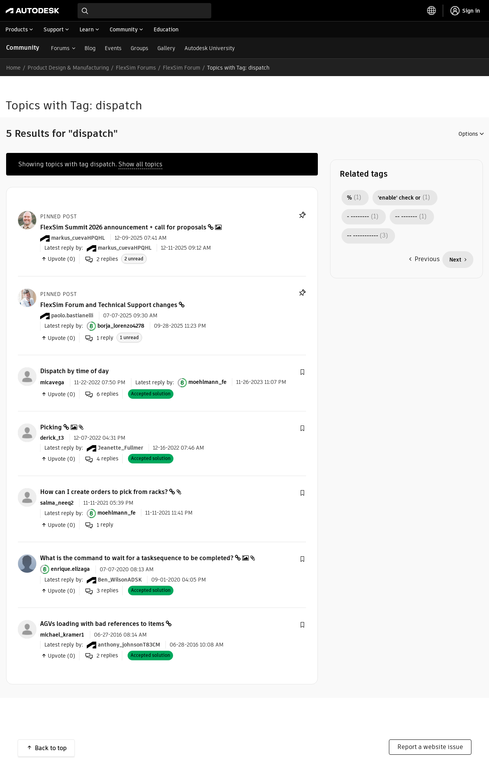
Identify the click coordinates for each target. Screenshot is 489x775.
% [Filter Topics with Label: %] (349, 197)
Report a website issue (430, 747)
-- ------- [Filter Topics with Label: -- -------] (406, 217)
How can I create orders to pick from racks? (104, 491)
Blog (90, 48)
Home (13, 67)
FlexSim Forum (181, 67)
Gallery (166, 48)
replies (101, 259)
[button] (302, 372)
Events (113, 48)
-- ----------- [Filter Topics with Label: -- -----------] (362, 236)
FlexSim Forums (136, 67)
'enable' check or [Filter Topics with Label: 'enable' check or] (399, 197)
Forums (60, 48)
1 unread (129, 337)
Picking (51, 427)
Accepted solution (150, 393)
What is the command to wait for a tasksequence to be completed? (136, 558)
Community (22, 47)
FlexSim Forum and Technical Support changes (108, 305)
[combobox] (144, 10)
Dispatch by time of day (74, 371)
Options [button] (468, 134)
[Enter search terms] (144, 10)
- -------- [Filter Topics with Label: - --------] (358, 217)
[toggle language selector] (432, 11)
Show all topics (140, 164)
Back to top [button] (51, 748)
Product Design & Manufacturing (68, 67)
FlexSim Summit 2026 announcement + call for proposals (123, 227)
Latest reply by (63, 248)
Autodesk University (210, 48)
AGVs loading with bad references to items (102, 623)
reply (99, 338)
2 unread (134, 258)
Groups (139, 48)
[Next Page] (457, 259)
